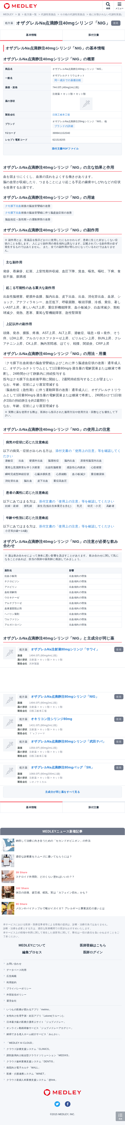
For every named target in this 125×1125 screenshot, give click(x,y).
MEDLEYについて (32, 945)
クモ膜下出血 (13, 205)
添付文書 (93, 34)
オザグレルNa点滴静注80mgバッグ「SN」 (62, 767)
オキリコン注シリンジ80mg (51, 719)
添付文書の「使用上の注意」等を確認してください (76, 501)
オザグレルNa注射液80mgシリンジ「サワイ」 (65, 649)
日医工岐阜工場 (61, 114)
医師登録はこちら (93, 945)
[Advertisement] (63, 680)
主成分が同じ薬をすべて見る (62, 791)
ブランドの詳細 (63, 126)
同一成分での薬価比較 (67, 80)
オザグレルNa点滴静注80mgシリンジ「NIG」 (65, 696)
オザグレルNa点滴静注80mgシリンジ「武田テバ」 (68, 741)
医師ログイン (93, 952)
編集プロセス (32, 952)
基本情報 (31, 34)
